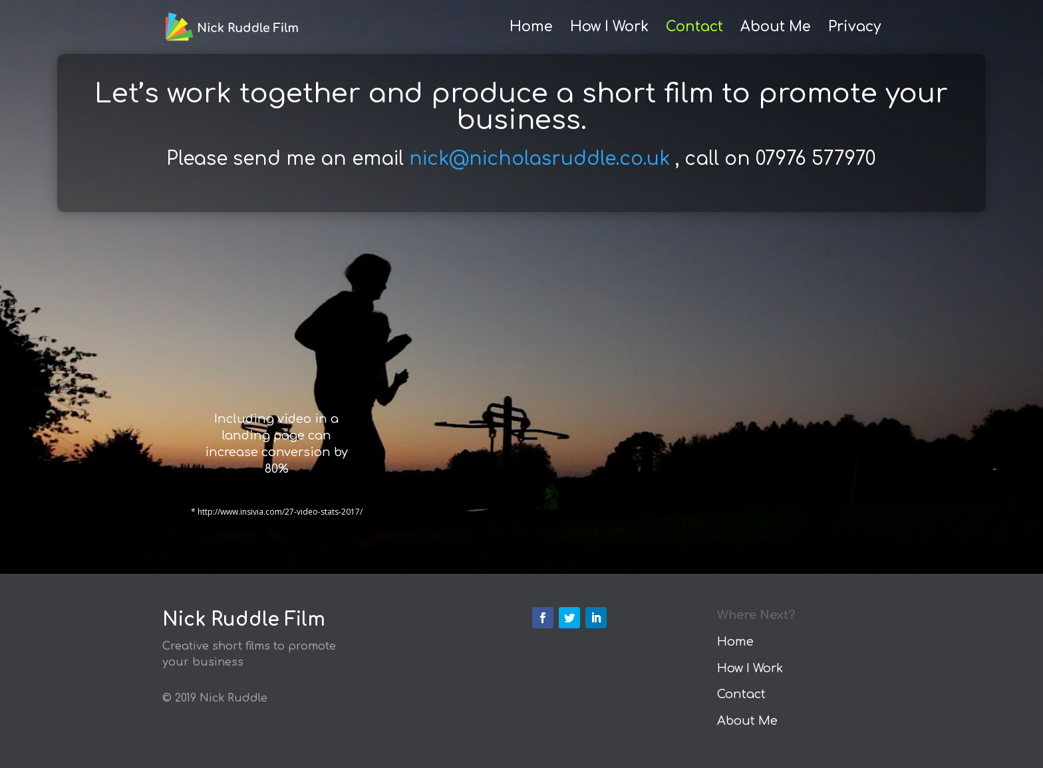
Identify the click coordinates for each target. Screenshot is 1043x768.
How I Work (609, 28)
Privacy (854, 28)
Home (531, 28)
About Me (775, 28)
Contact (694, 28)
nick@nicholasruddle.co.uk (539, 159)
